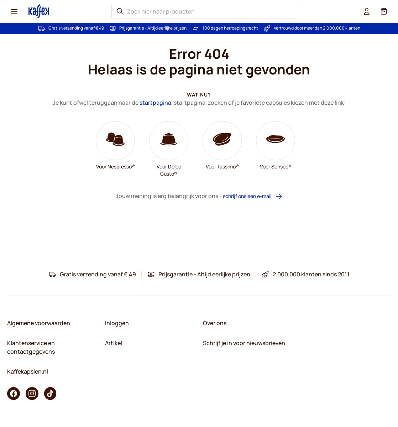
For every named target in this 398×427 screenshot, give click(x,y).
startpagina (155, 102)
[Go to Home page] (38, 11)
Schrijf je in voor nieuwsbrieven (244, 343)
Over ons (214, 323)
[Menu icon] (14, 11)
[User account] (367, 11)
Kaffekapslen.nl (27, 371)
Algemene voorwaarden (38, 323)
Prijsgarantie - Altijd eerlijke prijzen (153, 28)
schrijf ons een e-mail (253, 196)
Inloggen (117, 323)
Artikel (113, 343)
